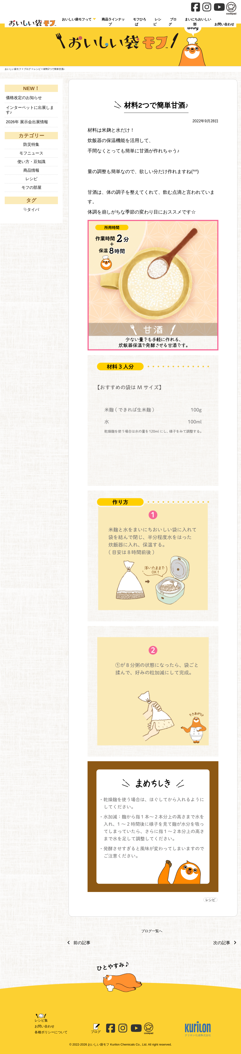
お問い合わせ (44, 1026)
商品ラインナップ (113, 21)
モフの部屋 (31, 187)
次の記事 (226, 942)
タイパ (33, 209)
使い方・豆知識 (31, 161)
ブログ (173, 21)
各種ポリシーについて (51, 1032)
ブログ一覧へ (151, 931)
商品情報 (31, 170)
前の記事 (77, 942)
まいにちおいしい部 (198, 21)
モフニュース (31, 153)
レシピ (157, 21)
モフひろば (139, 21)
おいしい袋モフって (77, 19)
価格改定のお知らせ (24, 97)
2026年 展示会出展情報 (27, 122)
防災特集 (31, 144)
